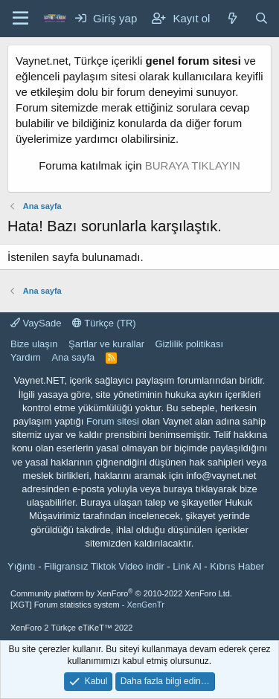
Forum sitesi (112, 421)
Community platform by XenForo (121, 593)
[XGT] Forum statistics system (87, 604)
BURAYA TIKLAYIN (192, 165)
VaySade (35, 323)
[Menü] (20, 18)
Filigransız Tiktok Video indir (104, 566)
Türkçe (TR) (104, 323)
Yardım (25, 357)
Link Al (187, 566)
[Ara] (261, 18)
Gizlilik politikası (189, 344)
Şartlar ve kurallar (106, 344)
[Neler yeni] (231, 18)
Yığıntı (21, 566)
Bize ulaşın (34, 344)
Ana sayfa (72, 357)
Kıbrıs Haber (237, 566)
